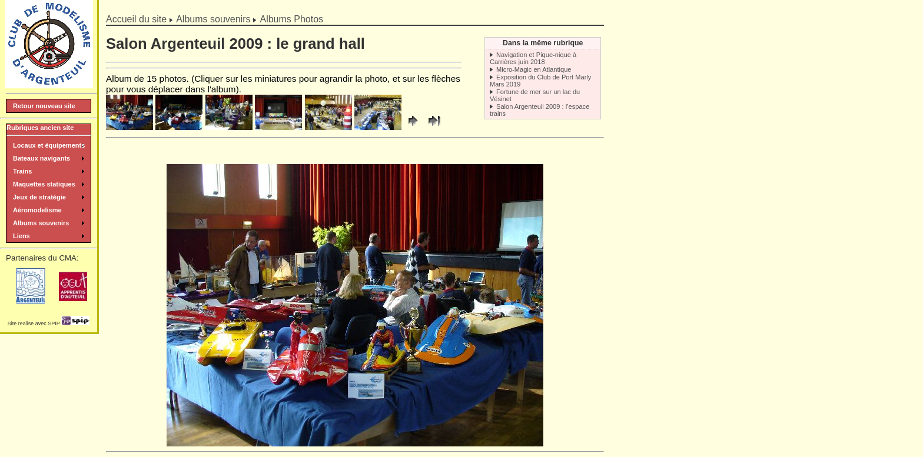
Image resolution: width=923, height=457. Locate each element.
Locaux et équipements (49, 145)
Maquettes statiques (44, 184)
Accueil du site (136, 19)
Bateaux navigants (41, 158)
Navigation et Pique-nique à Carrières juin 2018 (533, 58)
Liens (21, 235)
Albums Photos (291, 19)
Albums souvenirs (213, 19)
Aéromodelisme (37, 210)
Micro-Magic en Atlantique (533, 69)
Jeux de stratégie (39, 197)
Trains (22, 171)
